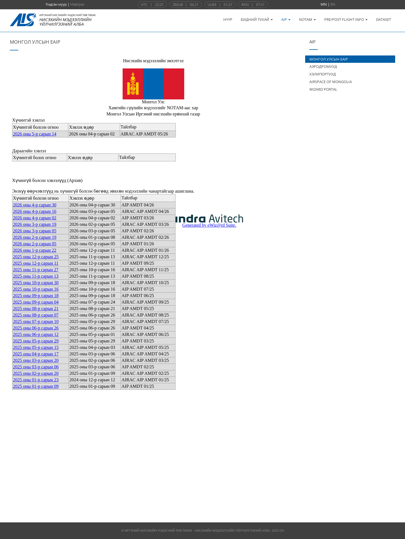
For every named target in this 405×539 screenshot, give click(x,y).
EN (332, 4)
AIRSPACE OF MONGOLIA (330, 81)
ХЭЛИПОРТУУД (322, 74)
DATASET (383, 19)
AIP (286, 19)
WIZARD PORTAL (323, 89)
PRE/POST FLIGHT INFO (346, 19)
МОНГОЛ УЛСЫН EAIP (328, 59)
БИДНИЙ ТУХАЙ (257, 19)
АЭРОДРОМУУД (323, 66)
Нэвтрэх (77, 4)
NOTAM (307, 19)
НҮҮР (227, 19)
